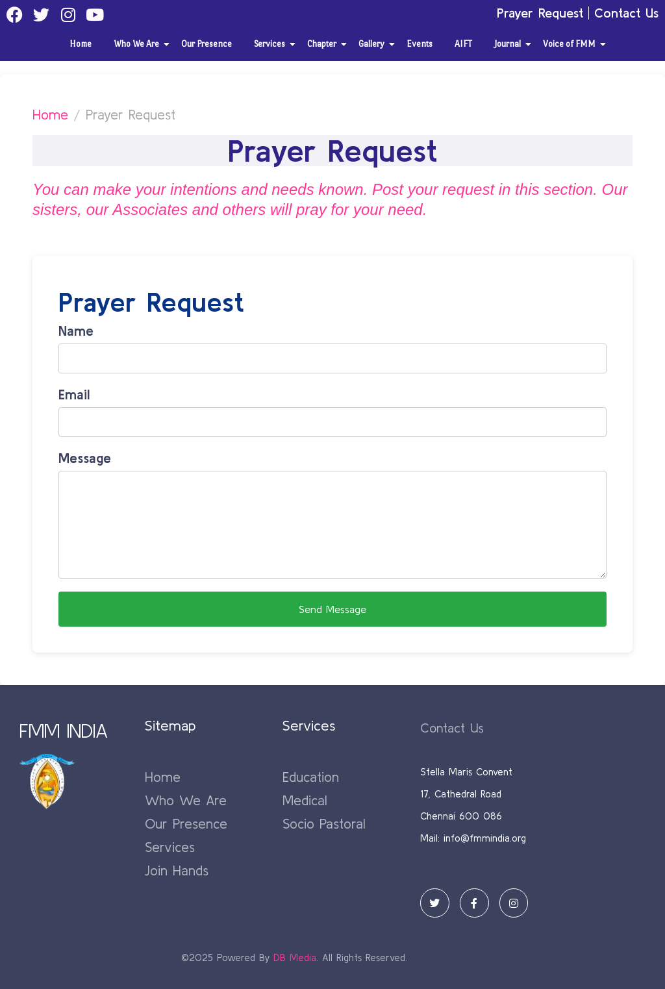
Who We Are (139, 44)
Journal (509, 44)
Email (74, 394)
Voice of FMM (571, 44)
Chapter (324, 44)
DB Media (294, 957)
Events (420, 44)
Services (272, 44)
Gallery (373, 44)
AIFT (463, 44)
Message (84, 458)
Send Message (332, 609)
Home (80, 44)
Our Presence (206, 44)
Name (76, 330)
